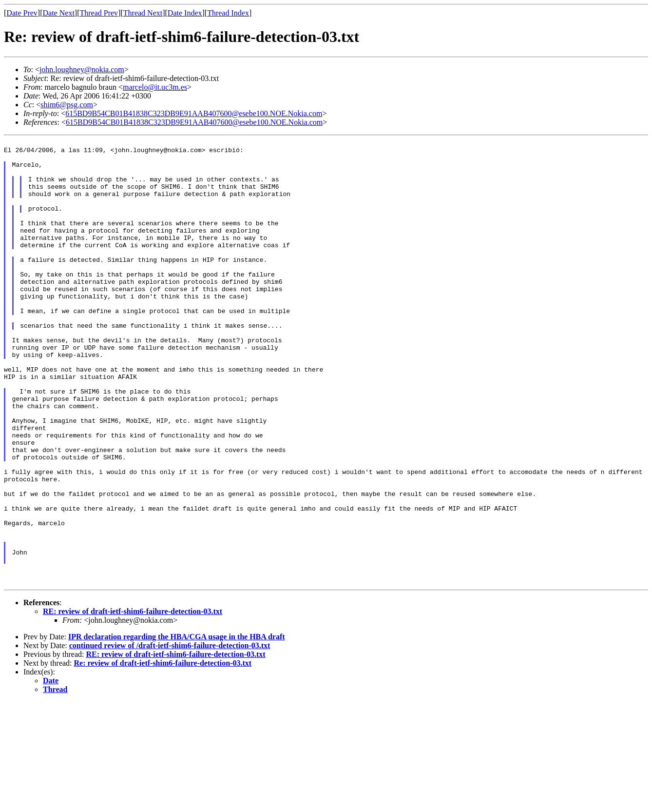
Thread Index (228, 13)
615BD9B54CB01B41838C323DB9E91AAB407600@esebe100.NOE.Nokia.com (193, 113)
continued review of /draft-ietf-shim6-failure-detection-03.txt (169, 735)
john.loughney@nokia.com (81, 69)
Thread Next (142, 13)
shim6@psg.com (66, 104)
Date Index (185, 13)
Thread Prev (98, 13)
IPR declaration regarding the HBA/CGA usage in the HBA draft (176, 726)
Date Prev (22, 13)
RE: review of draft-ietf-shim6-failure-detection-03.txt (132, 700)
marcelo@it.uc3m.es (155, 87)
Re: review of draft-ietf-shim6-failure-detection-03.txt (163, 752)
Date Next (59, 13)
